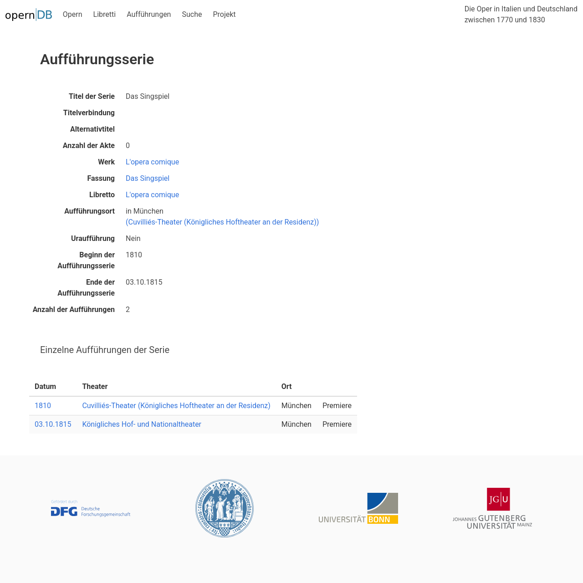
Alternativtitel (92, 129)
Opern (72, 14)
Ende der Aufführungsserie (86, 287)
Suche (192, 14)
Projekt (224, 14)
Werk (106, 162)
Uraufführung (93, 238)
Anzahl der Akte (89, 145)
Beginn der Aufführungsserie (86, 260)
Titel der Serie (92, 96)
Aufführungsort (89, 211)
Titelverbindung (89, 112)
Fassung (101, 178)
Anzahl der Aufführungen (74, 309)
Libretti (104, 14)
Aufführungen (149, 14)
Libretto (102, 194)
